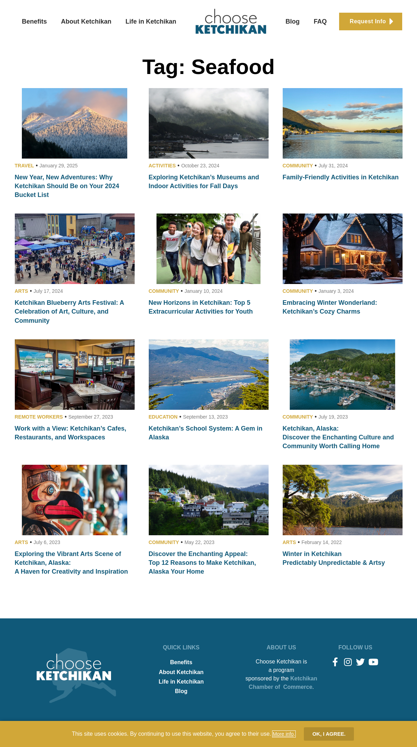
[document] (208, 373)
